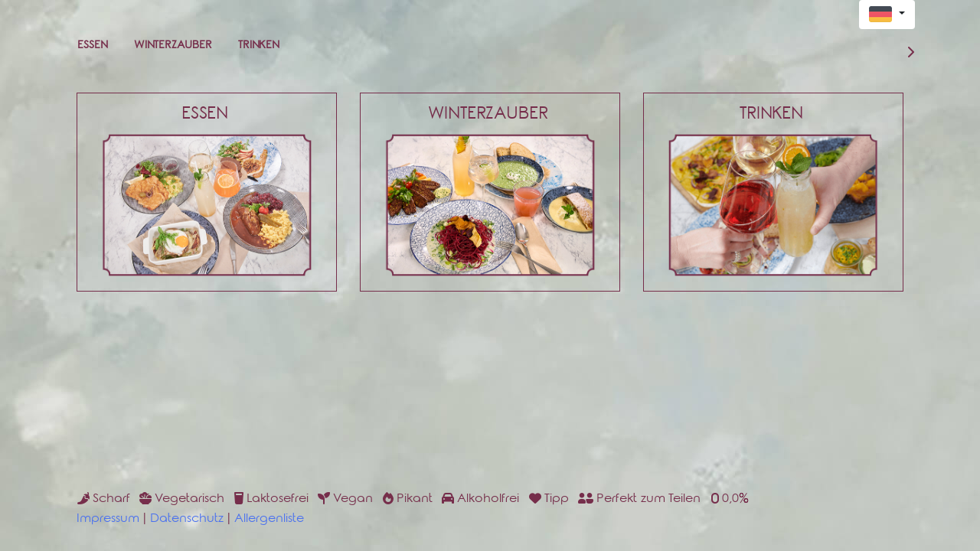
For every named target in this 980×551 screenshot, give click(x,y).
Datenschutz (187, 519)
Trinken (258, 46)
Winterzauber (173, 46)
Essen (92, 46)
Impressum (108, 519)
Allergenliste (269, 519)
